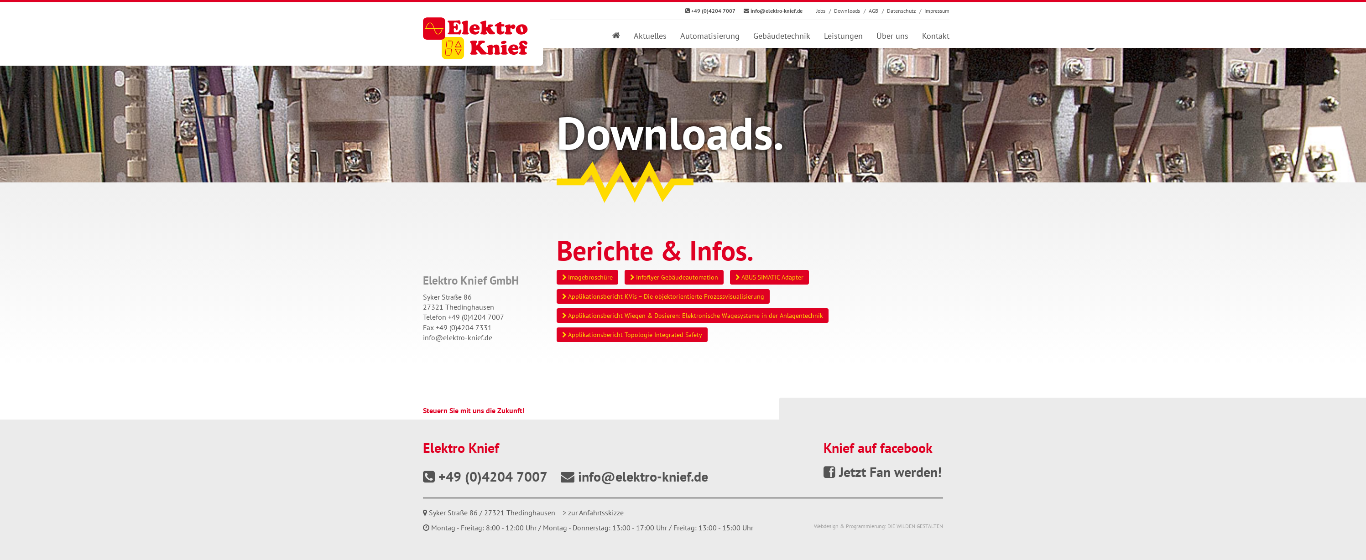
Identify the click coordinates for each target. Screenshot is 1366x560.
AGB (873, 10)
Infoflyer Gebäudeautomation (674, 277)
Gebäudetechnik (781, 36)
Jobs (820, 10)
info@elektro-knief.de (457, 337)
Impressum (936, 10)
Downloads (847, 10)
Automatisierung (710, 36)
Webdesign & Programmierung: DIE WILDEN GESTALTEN (878, 526)
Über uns (892, 36)
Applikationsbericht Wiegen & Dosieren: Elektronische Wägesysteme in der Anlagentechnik (692, 315)
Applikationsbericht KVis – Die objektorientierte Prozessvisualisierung (663, 296)
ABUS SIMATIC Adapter (769, 277)
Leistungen (843, 36)
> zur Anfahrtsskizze (593, 512)
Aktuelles (650, 36)
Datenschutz (901, 10)
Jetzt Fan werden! (883, 472)
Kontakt (935, 36)
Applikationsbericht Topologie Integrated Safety (632, 335)
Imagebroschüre (587, 277)
